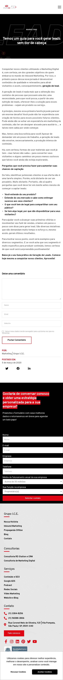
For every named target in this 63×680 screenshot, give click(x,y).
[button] (14, 633)
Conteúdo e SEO (12, 577)
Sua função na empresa (14, 487)
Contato (8, 538)
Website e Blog (11, 598)
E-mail (6, 445)
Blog (6, 534)
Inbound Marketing (13, 526)
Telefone (7, 466)
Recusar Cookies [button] (18, 672)
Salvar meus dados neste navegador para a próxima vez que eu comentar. (28, 332)
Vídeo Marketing (12, 593)
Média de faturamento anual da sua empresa (25, 477)
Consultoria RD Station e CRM (18, 556)
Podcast (8, 585)
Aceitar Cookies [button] (45, 672)
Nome (6, 435)
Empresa (7, 456)
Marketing (31, 30)
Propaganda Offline (13, 530)
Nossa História (11, 522)
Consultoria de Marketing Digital (19, 561)
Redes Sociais (10, 589)
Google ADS (9, 581)
